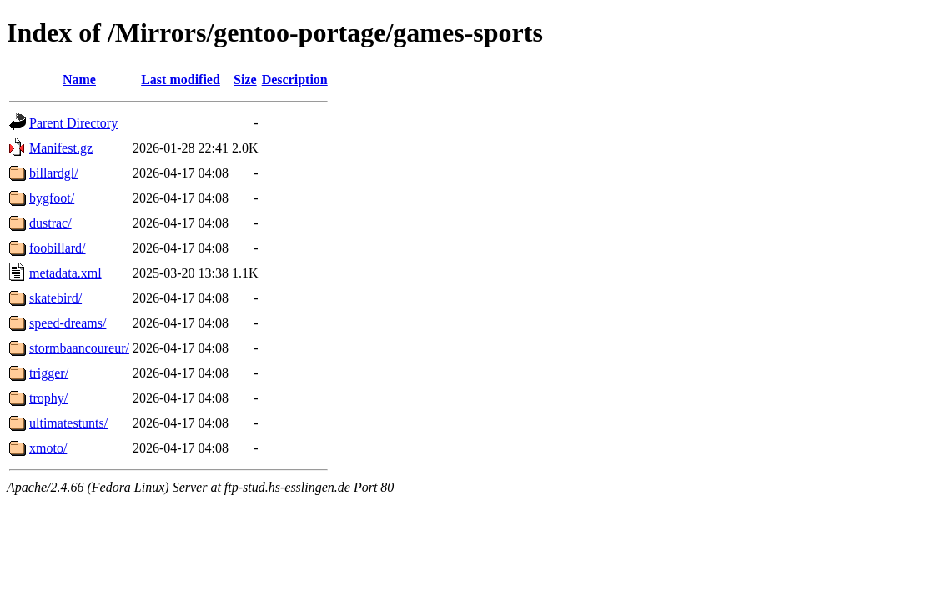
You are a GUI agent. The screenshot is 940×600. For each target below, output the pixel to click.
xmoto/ (48, 448)
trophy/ (48, 398)
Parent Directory (73, 123)
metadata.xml (65, 273)
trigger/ (48, 373)
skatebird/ (55, 298)
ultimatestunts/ (68, 423)
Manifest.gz (61, 148)
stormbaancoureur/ (79, 348)
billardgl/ (53, 173)
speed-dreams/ (67, 323)
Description (295, 79)
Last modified (180, 79)
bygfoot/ (51, 198)
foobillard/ (57, 248)
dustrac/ (50, 223)
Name (79, 79)
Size (245, 79)
